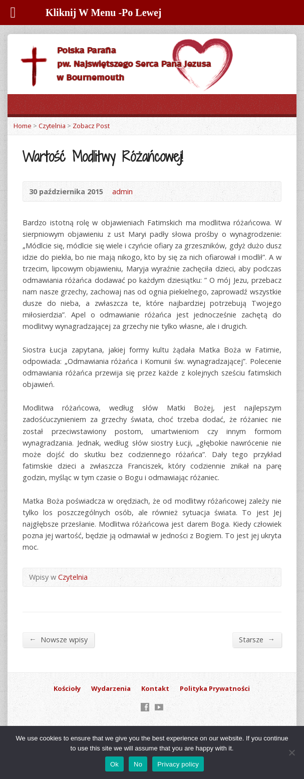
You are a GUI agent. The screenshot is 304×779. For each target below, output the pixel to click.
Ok (114, 764)
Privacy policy (178, 764)
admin (122, 191)
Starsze (256, 639)
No (138, 764)
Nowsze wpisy (58, 639)
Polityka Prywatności (215, 688)
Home (23, 125)
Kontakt (155, 688)
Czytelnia (52, 125)
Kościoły (67, 688)
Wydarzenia (111, 688)
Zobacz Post (91, 125)
